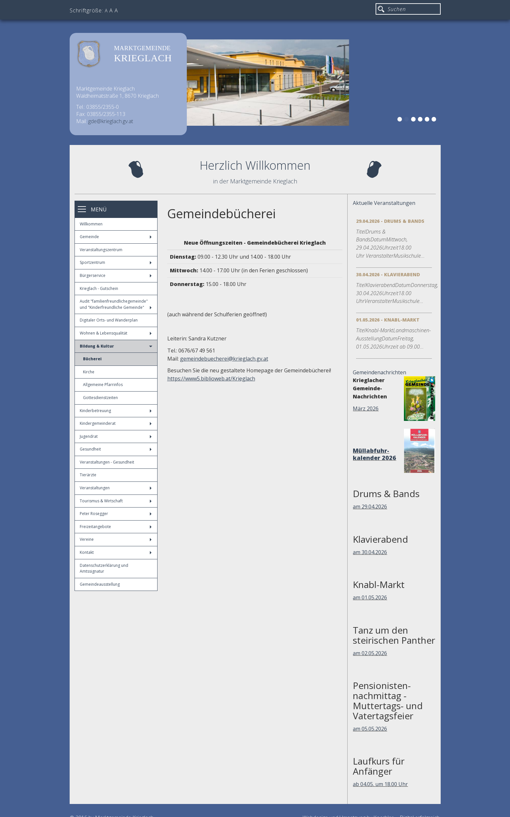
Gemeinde (116, 236)
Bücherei (92, 359)
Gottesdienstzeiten (100, 397)
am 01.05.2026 (370, 597)
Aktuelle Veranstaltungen (384, 203)
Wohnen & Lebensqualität (116, 333)
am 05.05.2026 (370, 728)
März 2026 (366, 408)
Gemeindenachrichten (379, 372)
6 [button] (435, 120)
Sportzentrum (116, 262)
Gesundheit (116, 449)
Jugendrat (116, 436)
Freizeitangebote (116, 526)
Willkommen (91, 224)
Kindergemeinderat (116, 423)
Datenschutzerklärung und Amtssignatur (104, 568)
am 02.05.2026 (370, 653)
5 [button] (428, 120)
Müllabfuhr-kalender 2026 (374, 454)
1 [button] (400, 120)
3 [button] (414, 120)
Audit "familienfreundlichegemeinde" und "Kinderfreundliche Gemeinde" (116, 304)
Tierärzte (88, 475)
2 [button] (407, 120)
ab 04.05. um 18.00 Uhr (380, 784)
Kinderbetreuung (116, 410)
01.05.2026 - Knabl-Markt (388, 320)
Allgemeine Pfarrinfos (103, 384)
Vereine (116, 539)
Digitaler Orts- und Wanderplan (109, 320)
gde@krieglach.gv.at (110, 121)
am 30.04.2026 (370, 552)
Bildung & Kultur (116, 346)
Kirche (88, 372)
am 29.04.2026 (370, 506)
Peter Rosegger (116, 513)
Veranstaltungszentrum (101, 249)
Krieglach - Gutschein (99, 288)
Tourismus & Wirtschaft (116, 501)
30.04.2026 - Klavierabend (388, 274)
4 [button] (421, 120)
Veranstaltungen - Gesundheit (107, 462)
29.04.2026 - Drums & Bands (390, 221)
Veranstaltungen (116, 488)
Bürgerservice (116, 275)
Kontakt (116, 552)
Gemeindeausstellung (100, 584)
